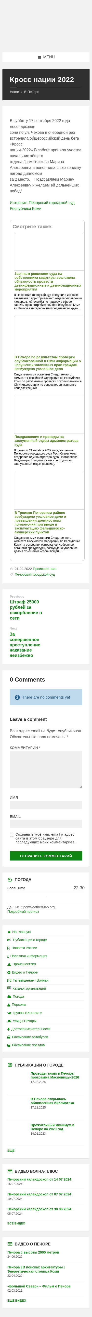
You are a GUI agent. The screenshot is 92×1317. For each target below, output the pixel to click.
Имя (14, 797)
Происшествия (44, 569)
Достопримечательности (28, 1029)
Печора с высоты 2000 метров (33, 1252)
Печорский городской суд (35, 574)
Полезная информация (27, 956)
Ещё (10, 1150)
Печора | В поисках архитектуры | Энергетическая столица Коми (36, 1269)
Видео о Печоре (22, 972)
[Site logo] (46, 43)
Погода (15, 996)
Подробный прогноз (23, 911)
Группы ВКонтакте (24, 1013)
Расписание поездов (26, 1045)
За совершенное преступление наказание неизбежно (25, 645)
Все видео (16, 1223)
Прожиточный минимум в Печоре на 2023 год (52, 1127)
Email (15, 817)
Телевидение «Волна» (28, 980)
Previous (17, 596)
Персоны (16, 1004)
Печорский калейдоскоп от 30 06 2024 (39, 1209)
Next (13, 628)
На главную (19, 932)
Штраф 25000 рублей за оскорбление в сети (26, 610)
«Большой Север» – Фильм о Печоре (39, 1286)
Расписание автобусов (27, 1037)
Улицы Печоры (21, 1021)
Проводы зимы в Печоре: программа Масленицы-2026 (55, 1075)
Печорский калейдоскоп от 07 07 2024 (39, 1194)
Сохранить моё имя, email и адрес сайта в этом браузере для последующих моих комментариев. (45, 838)
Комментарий (25, 748)
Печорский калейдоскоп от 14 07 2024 (39, 1179)
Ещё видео (16, 1300)
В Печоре (31, 92)
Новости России (22, 948)
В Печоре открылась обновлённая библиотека (52, 1101)
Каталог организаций (26, 988)
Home (14, 92)
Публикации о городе (27, 940)
